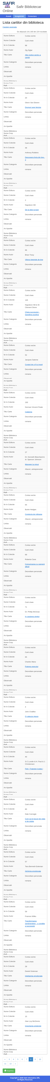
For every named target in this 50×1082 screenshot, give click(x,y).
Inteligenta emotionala (33, 976)
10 (40, 1059)
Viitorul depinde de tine (34, 260)
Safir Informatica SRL (32, 1078)
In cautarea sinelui (32, 617)
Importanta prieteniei (33, 1026)
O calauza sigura (31, 716)
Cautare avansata (10, 27)
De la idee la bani (32, 210)
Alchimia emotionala (33, 871)
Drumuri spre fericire (33, 107)
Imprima (8, 1071)
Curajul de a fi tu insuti (34, 365)
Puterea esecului (31, 667)
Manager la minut (32, 464)
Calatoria (28, 412)
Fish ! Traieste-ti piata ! (34, 769)
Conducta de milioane (33, 514)
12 (11, 1064)
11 (5, 1064)
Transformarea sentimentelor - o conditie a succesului (35, 923)
